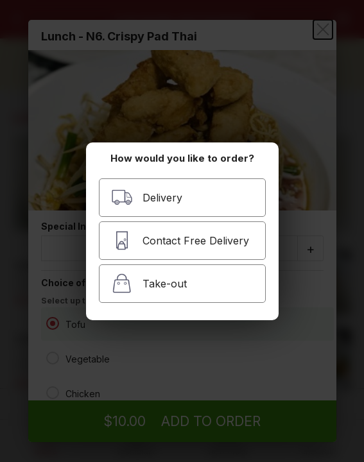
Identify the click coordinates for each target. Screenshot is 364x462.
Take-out (149, 283)
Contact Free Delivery (180, 240)
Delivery (146, 197)
